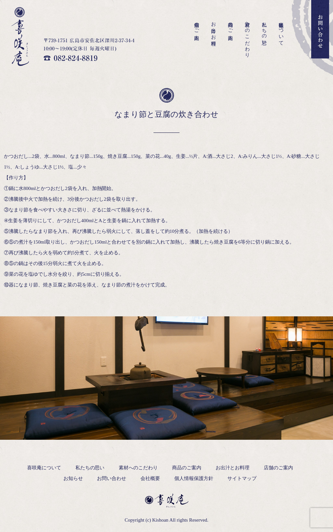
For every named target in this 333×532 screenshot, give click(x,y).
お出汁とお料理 (213, 28)
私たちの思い (264, 31)
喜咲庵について (281, 31)
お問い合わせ (111, 478)
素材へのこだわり (247, 37)
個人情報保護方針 (193, 478)
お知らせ (73, 478)
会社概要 (150, 478)
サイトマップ (242, 478)
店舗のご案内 (196, 25)
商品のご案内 (230, 25)
